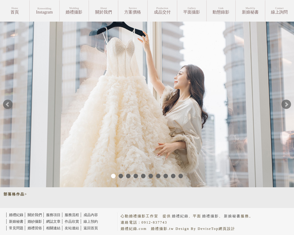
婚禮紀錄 (16, 215)
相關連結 (53, 228)
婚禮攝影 (210, 216)
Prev (8, 104)
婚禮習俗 (35, 228)
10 (180, 176)
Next (286, 104)
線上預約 (91, 221)
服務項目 (53, 215)
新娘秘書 (16, 221)
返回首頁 (91, 228)
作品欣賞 (72, 221)
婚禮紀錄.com (134, 229)
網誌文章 (53, 221)
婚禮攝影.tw (162, 229)
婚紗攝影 (35, 221)
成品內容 (91, 215)
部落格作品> (15, 194)
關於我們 (35, 215)
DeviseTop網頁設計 (216, 229)
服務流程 (72, 215)
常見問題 (16, 228)
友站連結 (72, 228)
